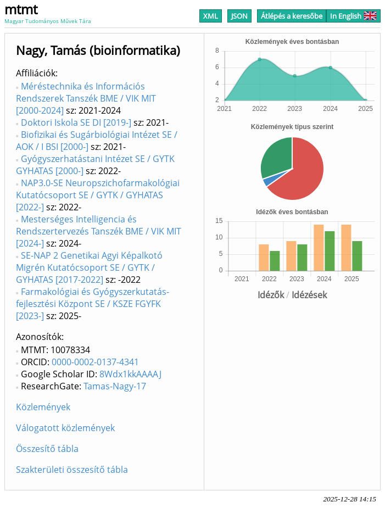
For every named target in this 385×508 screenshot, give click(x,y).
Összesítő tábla (47, 449)
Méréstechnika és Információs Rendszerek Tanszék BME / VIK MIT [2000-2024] (86, 98)
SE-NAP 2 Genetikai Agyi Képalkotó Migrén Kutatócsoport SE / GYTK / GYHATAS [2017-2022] (89, 267)
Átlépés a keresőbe (291, 16)
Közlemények (43, 407)
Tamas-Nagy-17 (114, 386)
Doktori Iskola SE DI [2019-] (76, 122)
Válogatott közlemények (65, 428)
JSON (239, 16)
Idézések (309, 295)
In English (353, 16)
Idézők (271, 295)
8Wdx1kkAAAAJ (130, 374)
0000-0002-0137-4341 (95, 362)
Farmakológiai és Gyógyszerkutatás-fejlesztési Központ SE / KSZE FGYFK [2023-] (92, 304)
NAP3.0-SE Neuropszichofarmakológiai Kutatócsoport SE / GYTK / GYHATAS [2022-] (98, 195)
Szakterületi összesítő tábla (72, 470)
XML (210, 16)
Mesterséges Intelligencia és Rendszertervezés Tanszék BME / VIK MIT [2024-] (98, 231)
